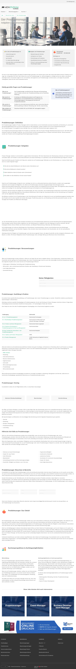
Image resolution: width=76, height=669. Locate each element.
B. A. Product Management (9, 337)
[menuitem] (3, 666)
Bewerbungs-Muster (25, 649)
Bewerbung (23, 639)
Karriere (23, 11)
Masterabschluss (5, 655)
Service (60, 639)
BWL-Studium (6, 352)
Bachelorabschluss (5, 652)
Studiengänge (4, 643)
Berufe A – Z (42, 643)
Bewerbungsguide (13, 11)
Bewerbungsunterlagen (25, 646)
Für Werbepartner (71, 1)
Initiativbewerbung (24, 655)
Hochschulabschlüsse (6, 649)
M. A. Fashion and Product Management (12, 334)
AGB (9, 666)
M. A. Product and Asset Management (11, 323)
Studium (3, 11)
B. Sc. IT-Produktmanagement (9, 317)
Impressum (60, 643)
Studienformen (4, 646)
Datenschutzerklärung (15, 666)
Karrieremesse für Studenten (46, 655)
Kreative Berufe (43, 649)
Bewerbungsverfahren (25, 652)
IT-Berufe (41, 646)
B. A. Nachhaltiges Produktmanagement (12, 319)
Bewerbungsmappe (24, 643)
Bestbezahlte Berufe (44, 652)
